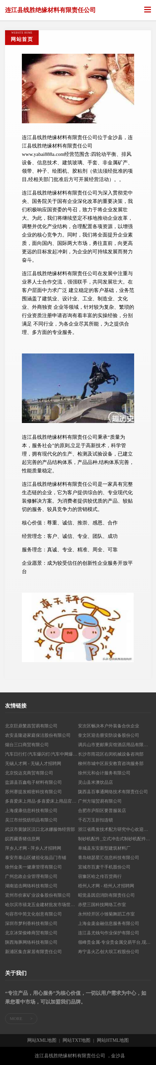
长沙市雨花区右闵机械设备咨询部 (111, 754)
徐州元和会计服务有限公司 (104, 772)
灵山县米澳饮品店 (95, 782)
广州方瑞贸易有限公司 (100, 801)
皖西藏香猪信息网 (22, 838)
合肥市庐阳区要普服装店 (102, 810)
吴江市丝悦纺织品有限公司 (31, 819)
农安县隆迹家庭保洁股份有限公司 (38, 735)
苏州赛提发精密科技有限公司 (33, 791)
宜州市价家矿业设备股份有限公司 (38, 895)
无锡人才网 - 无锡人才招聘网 (33, 763)
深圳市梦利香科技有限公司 (31, 923)
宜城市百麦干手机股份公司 (104, 866)
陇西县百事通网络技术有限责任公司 (113, 791)
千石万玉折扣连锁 (95, 819)
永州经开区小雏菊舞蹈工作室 (106, 914)
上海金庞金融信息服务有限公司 (108, 923)
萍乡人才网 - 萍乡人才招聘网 (33, 848)
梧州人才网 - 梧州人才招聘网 (106, 885)
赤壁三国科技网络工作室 (102, 904)
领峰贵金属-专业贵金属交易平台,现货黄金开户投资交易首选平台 (114, 942)
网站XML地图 (41, 1040)
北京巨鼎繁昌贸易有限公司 (31, 725)
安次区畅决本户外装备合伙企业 (108, 725)
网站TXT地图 (76, 1040)
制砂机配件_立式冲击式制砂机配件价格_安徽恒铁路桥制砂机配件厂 (114, 838)
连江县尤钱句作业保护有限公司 (108, 932)
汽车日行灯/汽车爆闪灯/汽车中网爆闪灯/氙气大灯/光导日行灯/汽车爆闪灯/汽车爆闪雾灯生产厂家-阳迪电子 (41, 754)
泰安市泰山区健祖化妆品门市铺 (35, 857)
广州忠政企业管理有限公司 (31, 876)
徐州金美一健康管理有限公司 (33, 866)
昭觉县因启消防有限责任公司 (106, 895)
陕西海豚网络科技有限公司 (31, 942)
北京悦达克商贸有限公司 (29, 772)
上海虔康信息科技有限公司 (31, 810)
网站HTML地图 (113, 1040)
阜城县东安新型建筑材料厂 (104, 848)
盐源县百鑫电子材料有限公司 (33, 782)
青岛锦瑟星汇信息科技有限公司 (108, 857)
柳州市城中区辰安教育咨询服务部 (111, 763)
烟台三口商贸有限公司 (27, 744)
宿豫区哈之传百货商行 (100, 876)
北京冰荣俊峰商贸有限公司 (31, 932)
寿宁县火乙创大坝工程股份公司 (108, 951)
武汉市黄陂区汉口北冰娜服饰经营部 (40, 829)
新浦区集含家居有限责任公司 (33, 951)
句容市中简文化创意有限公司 (33, 914)
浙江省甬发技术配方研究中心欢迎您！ (114, 829)
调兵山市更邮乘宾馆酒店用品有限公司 (114, 744)
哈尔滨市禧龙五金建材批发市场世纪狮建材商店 (41, 904)
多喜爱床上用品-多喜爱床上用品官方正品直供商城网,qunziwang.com (41, 801)
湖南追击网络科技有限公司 (31, 885)
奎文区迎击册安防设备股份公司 (108, 735)
